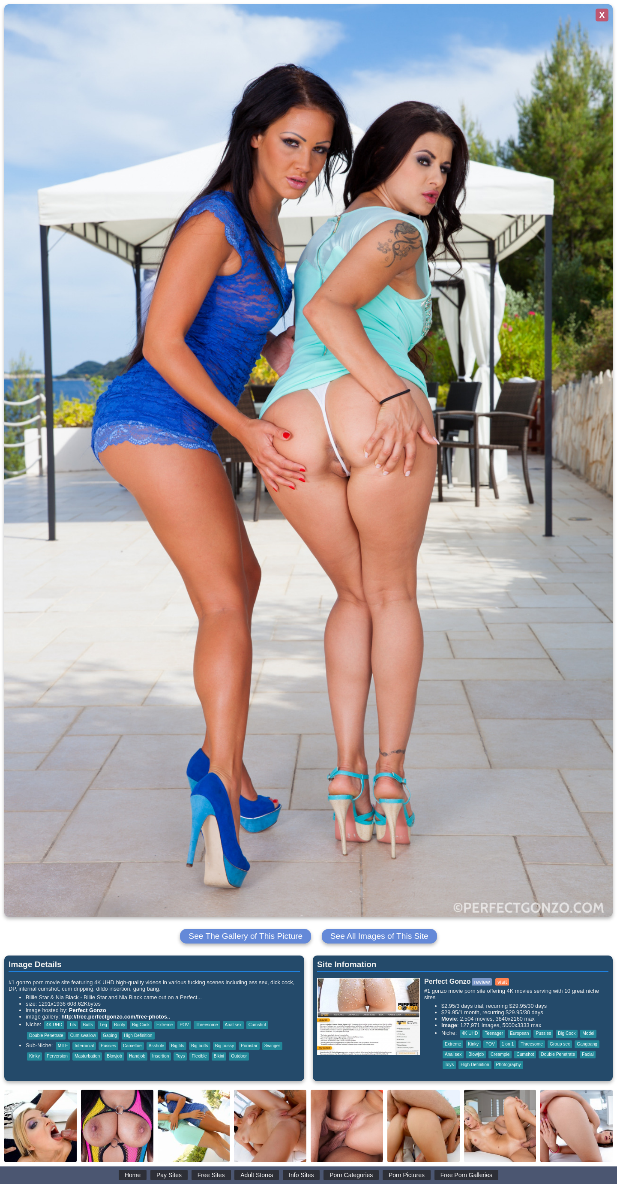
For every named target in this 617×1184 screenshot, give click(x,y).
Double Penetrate (46, 1035)
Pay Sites (169, 1175)
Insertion (160, 1056)
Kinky (34, 1056)
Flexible (199, 1056)
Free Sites (211, 1175)
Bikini (219, 1056)
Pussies (108, 1045)
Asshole (156, 1045)
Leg (103, 1024)
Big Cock (141, 1024)
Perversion (57, 1056)
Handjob (137, 1056)
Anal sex (233, 1024)
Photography (508, 1064)
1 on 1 (508, 1044)
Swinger (272, 1045)
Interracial (84, 1045)
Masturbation (87, 1056)
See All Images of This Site (379, 936)
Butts (88, 1024)
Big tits (177, 1045)
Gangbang (587, 1044)
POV (184, 1024)
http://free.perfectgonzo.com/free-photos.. (115, 1016)
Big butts (199, 1045)
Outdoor (239, 1056)
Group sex (560, 1044)
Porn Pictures (407, 1175)
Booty (119, 1024)
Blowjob (114, 1056)
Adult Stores (256, 1175)
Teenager (494, 1033)
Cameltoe (132, 1045)
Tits (72, 1024)
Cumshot (257, 1024)
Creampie (500, 1054)
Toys (180, 1056)
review (482, 982)
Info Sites (301, 1175)
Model (588, 1033)
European (519, 1033)
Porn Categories (351, 1175)
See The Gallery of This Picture (246, 936)
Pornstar (249, 1045)
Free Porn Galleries (466, 1175)
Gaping (110, 1035)
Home (133, 1175)
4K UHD (54, 1024)
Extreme (164, 1024)
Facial (587, 1054)
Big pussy (224, 1045)
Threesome (207, 1024)
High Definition (138, 1035)
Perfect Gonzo (87, 1010)
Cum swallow (83, 1035)
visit (502, 982)
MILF (63, 1045)
